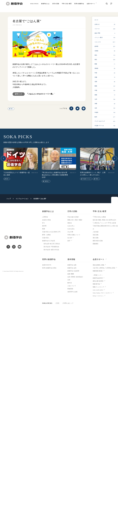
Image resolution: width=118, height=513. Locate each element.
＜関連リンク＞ (98, 275)
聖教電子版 (96, 284)
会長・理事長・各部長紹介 (75, 277)
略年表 (69, 283)
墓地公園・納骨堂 (98, 281)
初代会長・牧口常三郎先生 (52, 243)
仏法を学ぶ (71, 226)
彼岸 (68, 241)
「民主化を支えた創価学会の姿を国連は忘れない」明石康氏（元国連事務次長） (55, 175)
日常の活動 (55, 6)
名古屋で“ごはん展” (39, 198)
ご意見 (57, 303)
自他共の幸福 (46, 220)
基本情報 (71, 259)
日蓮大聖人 (45, 238)
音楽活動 (95, 235)
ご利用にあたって (67, 303)
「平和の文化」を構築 (99, 217)
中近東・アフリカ (86, 178)
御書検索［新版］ (98, 271)
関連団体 (70, 289)
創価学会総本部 (98, 278)
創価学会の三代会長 (48, 241)
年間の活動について (73, 235)
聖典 (43, 229)
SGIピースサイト (98, 296)
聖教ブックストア (98, 287)
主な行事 (70, 232)
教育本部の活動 (98, 241)
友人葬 (69, 238)
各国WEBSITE (46, 265)
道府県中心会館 (72, 292)
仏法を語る (71, 229)
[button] (3, 158)
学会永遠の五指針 (73, 217)
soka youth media (98, 290)
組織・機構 (70, 274)
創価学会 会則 (71, 268)
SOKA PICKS (34, 6)
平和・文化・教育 (67, 6)
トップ (8, 198)
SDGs (97, 178)
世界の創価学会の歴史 (49, 268)
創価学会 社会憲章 (73, 271)
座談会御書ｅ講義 (98, 265)
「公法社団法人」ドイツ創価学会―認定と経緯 (16, 174)
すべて (96, 20)
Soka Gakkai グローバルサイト (102, 293)
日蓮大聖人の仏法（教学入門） (51, 232)
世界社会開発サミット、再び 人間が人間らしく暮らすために (92, 174)
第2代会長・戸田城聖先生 (51, 246)
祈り (43, 223)
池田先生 (47, 181)
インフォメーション (22, 198)
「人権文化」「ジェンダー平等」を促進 (104, 223)
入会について (71, 286)
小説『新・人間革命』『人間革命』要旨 (104, 268)
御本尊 (44, 226)
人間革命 (45, 217)
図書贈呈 (95, 243)
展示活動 (95, 238)
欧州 (7, 178)
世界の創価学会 (79, 6)
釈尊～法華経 (46, 235)
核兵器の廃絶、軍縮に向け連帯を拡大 (104, 220)
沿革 (68, 280)
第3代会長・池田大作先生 (51, 249)
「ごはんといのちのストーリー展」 (40, 94)
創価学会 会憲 (71, 265)
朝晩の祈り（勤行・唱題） (74, 220)
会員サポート (100, 259)
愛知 (12, 108)
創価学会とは (45, 6)
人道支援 (95, 232)
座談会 (69, 223)
